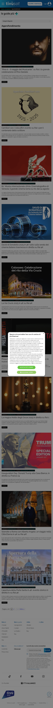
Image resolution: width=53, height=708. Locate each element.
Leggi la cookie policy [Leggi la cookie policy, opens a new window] (36, 363)
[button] (26, 372)
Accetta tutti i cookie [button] (26, 367)
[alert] (26, 354)
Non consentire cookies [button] (44, 333)
